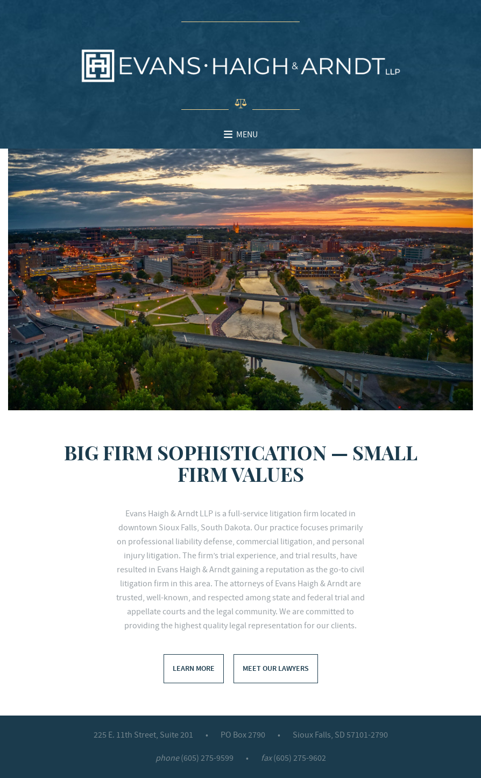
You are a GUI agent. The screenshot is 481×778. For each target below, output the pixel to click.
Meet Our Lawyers (276, 668)
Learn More (194, 668)
